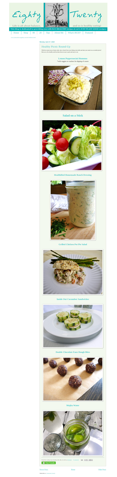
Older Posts (102, 470)
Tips (48, 32)
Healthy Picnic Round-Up (56, 46)
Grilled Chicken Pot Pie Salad (73, 244)
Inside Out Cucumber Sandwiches (73, 299)
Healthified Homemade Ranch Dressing (73, 175)
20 (40, 32)
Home (16, 32)
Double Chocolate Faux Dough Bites (73, 352)
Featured (89, 32)
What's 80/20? (74, 32)
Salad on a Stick (73, 115)
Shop (26, 32)
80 (34, 32)
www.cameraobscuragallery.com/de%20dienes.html (23, 37)
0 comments (76, 460)
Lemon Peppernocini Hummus (72, 58)
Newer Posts (44, 470)
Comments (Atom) (50, 473)
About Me (58, 32)
